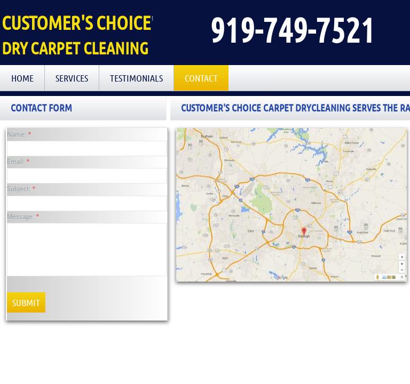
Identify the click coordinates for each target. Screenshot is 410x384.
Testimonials (136, 78)
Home (22, 78)
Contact (201, 78)
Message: (23, 216)
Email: (18, 161)
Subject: (21, 188)
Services (72, 78)
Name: (19, 134)
